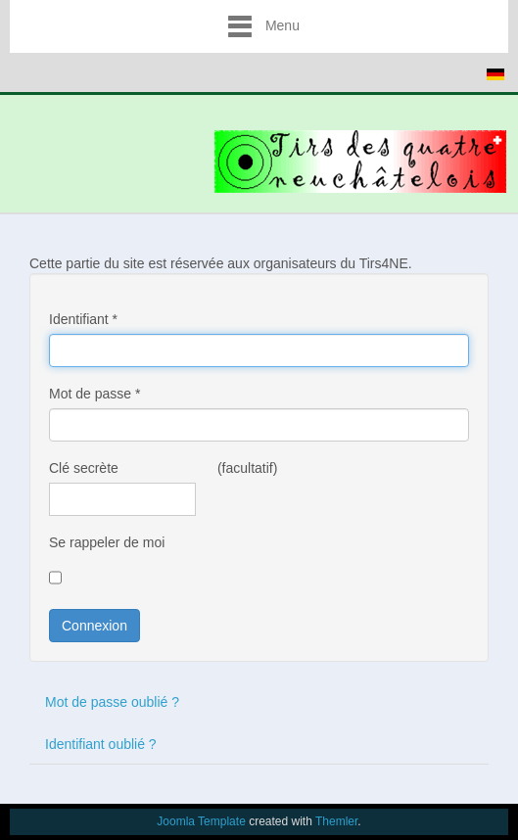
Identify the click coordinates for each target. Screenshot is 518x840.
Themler (336, 821)
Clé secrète (83, 468)
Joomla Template (201, 821)
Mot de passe (94, 393)
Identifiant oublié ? (101, 744)
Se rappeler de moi (107, 542)
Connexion (94, 625)
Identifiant (83, 319)
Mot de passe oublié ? (112, 702)
